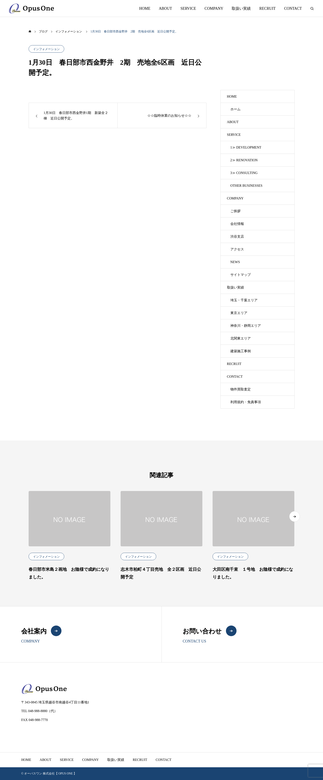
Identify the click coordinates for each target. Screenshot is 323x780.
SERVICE (188, 8)
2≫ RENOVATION (244, 160)
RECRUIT (267, 8)
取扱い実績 (241, 8)
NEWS (235, 262)
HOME (144, 8)
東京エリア (238, 313)
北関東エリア (240, 338)
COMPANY (214, 8)
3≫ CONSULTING (244, 173)
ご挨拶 (235, 211)
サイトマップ (240, 274)
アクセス (237, 249)
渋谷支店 (237, 236)
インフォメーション (46, 49)
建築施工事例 (240, 351)
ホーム (235, 109)
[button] (294, 519)
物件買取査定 (240, 389)
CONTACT (293, 8)
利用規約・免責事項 (245, 402)
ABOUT (165, 8)
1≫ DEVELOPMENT (245, 147)
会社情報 (237, 224)
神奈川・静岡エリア (245, 325)
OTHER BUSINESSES (246, 185)
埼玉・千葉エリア (244, 300)
